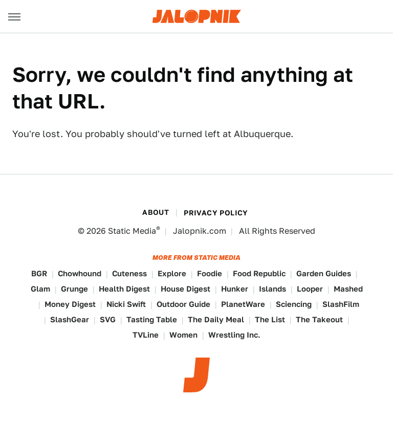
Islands (272, 288)
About (155, 212)
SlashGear (69, 319)
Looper (310, 288)
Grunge (74, 288)
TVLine (146, 334)
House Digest (185, 288)
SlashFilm (340, 304)
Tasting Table (151, 319)
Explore (172, 273)
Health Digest (124, 288)
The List (270, 319)
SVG (108, 319)
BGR (39, 273)
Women (183, 334)
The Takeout (319, 319)
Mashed (348, 288)
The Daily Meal (216, 319)
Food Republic (259, 273)
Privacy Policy (216, 213)
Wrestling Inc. (234, 334)
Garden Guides (323, 273)
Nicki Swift (126, 304)
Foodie (209, 273)
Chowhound (79, 273)
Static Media (132, 231)
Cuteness (129, 273)
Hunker (234, 288)
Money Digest (70, 304)
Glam (40, 288)
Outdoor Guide (183, 304)
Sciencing (294, 304)
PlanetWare (243, 304)
